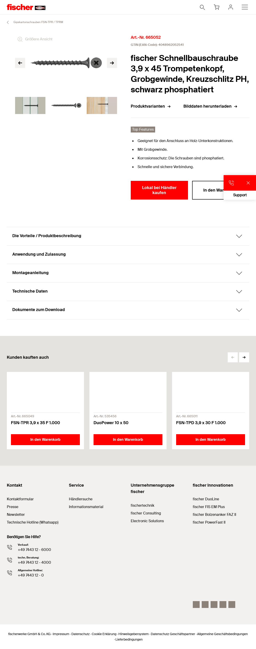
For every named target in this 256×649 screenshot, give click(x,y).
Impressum (61, 634)
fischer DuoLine (206, 499)
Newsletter (16, 514)
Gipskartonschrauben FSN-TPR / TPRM (33, 22)
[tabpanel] (30, 105)
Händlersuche (80, 499)
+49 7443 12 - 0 (31, 575)
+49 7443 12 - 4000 (34, 562)
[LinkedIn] (205, 604)
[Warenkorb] (216, 7)
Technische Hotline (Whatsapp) (32, 522)
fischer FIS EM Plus (209, 506)
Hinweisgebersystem (133, 634)
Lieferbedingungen (129, 639)
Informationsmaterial (86, 506)
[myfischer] (230, 7)
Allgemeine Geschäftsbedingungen (222, 634)
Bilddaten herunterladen (210, 106)
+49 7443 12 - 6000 (34, 549)
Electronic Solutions (147, 521)
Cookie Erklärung (104, 634)
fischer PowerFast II (209, 522)
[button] (244, 357)
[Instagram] (196, 604)
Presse (12, 506)
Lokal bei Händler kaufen (159, 190)
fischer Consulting (146, 513)
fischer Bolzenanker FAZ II (214, 514)
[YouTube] (214, 604)
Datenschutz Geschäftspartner (173, 634)
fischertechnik (142, 505)
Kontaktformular (20, 499)
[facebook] (222, 604)
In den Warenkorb (220, 190)
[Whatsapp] (231, 604)
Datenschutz (80, 634)
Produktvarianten (151, 106)
